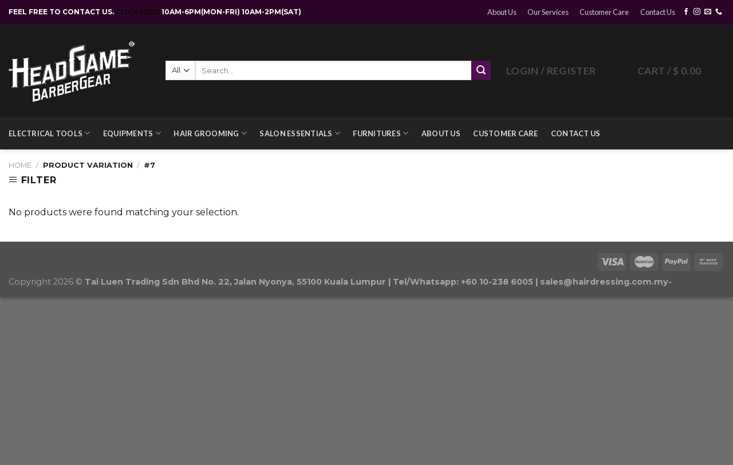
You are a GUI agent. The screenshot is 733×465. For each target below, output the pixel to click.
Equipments (132, 133)
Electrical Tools (49, 133)
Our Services (548, 12)
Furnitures (380, 133)
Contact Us (657, 12)
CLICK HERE (138, 11)
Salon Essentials (299, 133)
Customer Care (604, 12)
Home (20, 165)
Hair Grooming (210, 133)
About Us (502, 12)
